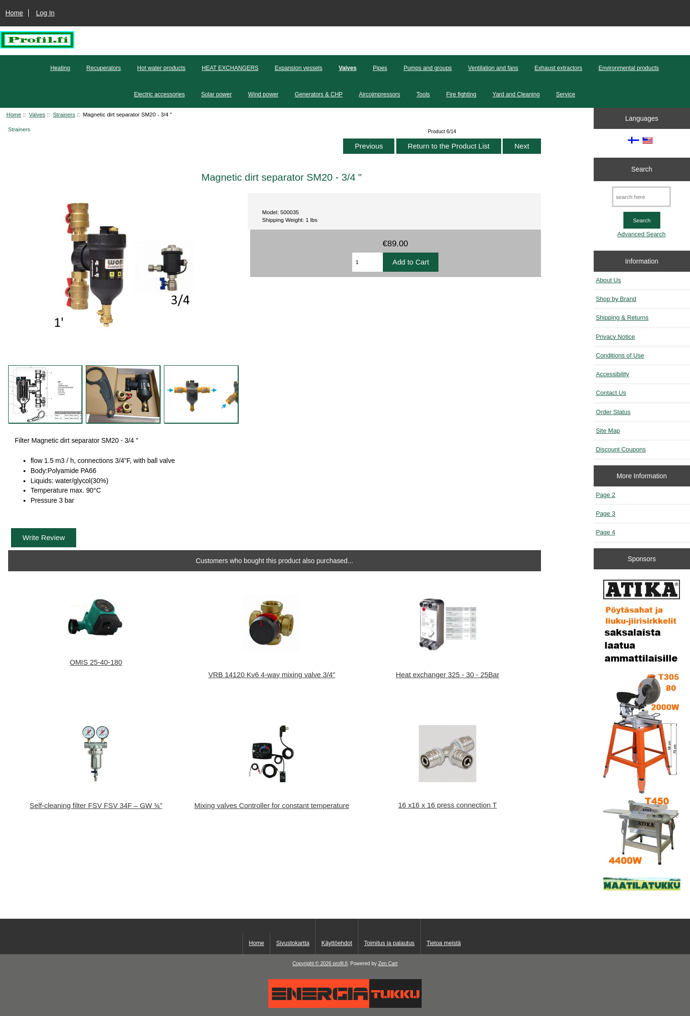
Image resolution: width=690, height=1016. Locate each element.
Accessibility (612, 374)
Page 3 (605, 513)
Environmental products (628, 68)
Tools (423, 94)
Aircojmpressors (379, 94)
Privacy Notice (615, 336)
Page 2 (605, 494)
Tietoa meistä (443, 943)
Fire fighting (461, 94)
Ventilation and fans (493, 68)
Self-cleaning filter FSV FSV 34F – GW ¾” (96, 805)
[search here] (641, 196)
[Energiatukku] (345, 1006)
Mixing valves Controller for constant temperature (272, 805)
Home (14, 13)
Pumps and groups (427, 68)
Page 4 (605, 532)
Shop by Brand (616, 298)
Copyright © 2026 (312, 963)
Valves (37, 114)
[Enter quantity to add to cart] (367, 262)
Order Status (613, 412)
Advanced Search (641, 234)
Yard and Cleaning (516, 94)
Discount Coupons (621, 449)
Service (565, 94)
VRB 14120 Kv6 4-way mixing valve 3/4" (271, 675)
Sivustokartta (292, 943)
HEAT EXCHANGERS (230, 68)
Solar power (216, 94)
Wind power (263, 94)
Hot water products (161, 68)
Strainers (64, 114)
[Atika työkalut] (641, 734)
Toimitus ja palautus (389, 943)
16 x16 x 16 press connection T (447, 805)
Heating (60, 68)
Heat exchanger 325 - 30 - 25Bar (447, 675)
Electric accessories (159, 94)
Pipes (380, 68)
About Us (608, 280)
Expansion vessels (298, 68)
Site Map (608, 430)
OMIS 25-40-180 (95, 662)
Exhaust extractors (558, 68)
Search (641, 169)
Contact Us (611, 392)
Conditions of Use (620, 355)
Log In (45, 13)
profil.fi (340, 963)
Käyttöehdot (337, 943)
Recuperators (103, 68)
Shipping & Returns (622, 317)
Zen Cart (388, 963)
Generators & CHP (319, 94)
